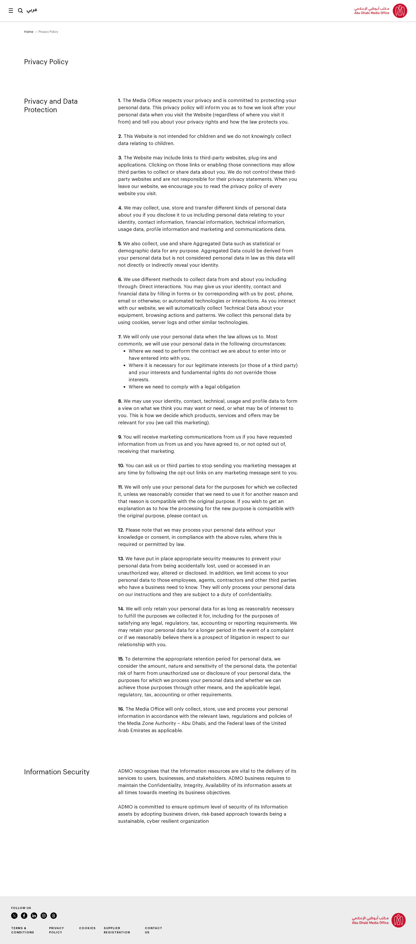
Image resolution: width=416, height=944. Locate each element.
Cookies (87, 928)
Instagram (44, 915)
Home (28, 31)
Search (20, 10)
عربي (32, 9)
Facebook (24, 915)
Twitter (14, 915)
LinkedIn (34, 915)
